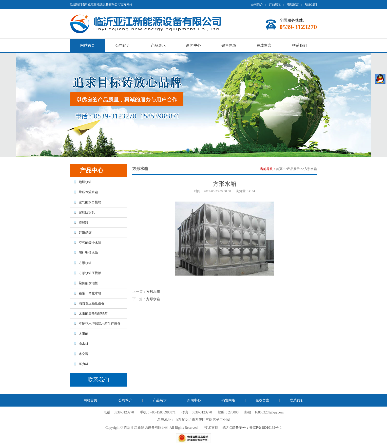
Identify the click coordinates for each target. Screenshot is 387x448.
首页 (279, 169)
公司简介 (257, 4)
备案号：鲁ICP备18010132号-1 (258, 427)
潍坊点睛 (228, 427)
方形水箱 (310, 169)
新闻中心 (193, 45)
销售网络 (228, 45)
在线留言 (293, 4)
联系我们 (311, 4)
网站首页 (87, 45)
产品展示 (275, 4)
